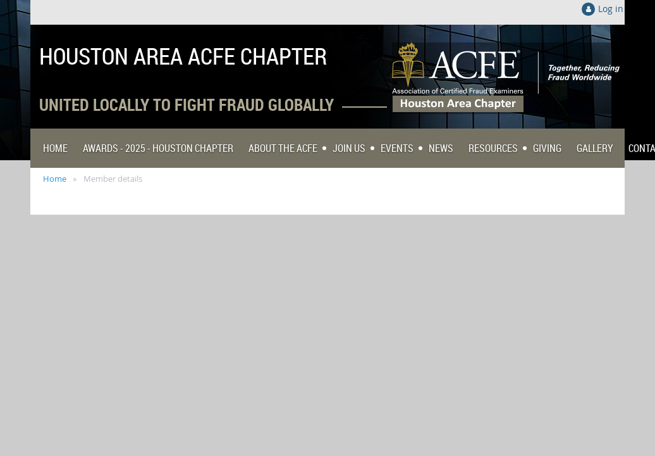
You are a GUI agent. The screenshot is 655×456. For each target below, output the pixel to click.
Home (54, 178)
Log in (610, 9)
